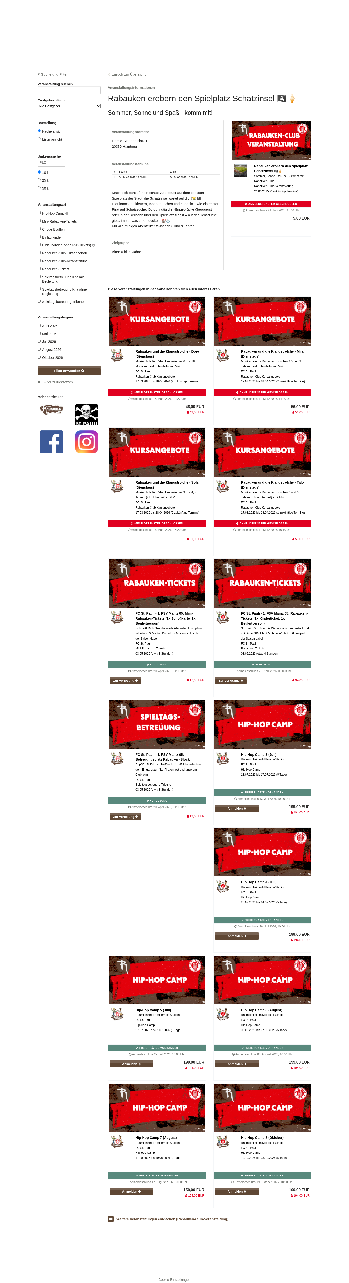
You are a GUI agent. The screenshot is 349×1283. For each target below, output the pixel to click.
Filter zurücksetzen (58, 382)
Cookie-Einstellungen (174, 1280)
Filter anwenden (69, 371)
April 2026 (47, 326)
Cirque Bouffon (51, 229)
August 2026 (49, 350)
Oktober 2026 (50, 358)
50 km (44, 188)
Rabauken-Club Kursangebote (63, 253)
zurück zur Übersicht (129, 74)
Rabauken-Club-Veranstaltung (63, 261)
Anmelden (237, 808)
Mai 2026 (47, 334)
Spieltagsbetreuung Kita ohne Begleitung (62, 291)
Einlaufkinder (50, 237)
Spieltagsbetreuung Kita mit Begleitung (61, 279)
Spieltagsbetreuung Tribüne (61, 302)
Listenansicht (50, 139)
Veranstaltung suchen (69, 85)
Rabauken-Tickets (53, 269)
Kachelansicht (50, 131)
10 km (44, 172)
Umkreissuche (51, 157)
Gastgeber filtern (69, 103)
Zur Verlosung (125, 680)
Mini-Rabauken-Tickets (57, 221)
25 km (44, 180)
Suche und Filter (54, 74)
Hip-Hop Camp (53, 213)
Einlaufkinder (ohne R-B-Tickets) (66, 245)
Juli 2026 (47, 342)
